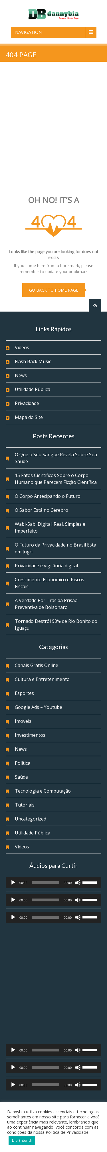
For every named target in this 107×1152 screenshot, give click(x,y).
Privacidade (27, 403)
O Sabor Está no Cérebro (41, 510)
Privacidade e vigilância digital (46, 565)
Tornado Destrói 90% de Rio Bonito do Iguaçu (56, 624)
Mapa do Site (29, 417)
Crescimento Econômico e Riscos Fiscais (49, 583)
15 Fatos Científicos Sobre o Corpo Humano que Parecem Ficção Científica (56, 478)
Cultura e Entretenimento (42, 679)
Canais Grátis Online (36, 665)
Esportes (24, 693)
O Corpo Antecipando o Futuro (47, 496)
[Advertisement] (53, 129)
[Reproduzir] (13, 882)
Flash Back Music (33, 361)
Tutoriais (25, 805)
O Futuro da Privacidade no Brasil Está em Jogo (55, 548)
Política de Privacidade (67, 1132)
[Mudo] (78, 882)
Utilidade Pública (32, 389)
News (21, 375)
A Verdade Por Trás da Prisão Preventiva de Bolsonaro (46, 603)
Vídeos (22, 347)
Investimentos (30, 735)
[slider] (45, 882)
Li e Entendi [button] (22, 1140)
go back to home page (53, 290)
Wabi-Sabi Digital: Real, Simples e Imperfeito (50, 527)
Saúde (21, 777)
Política (22, 763)
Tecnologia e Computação (43, 791)
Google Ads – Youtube (38, 707)
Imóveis (23, 721)
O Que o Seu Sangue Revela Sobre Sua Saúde (56, 458)
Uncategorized (30, 819)
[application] (53, 882)
